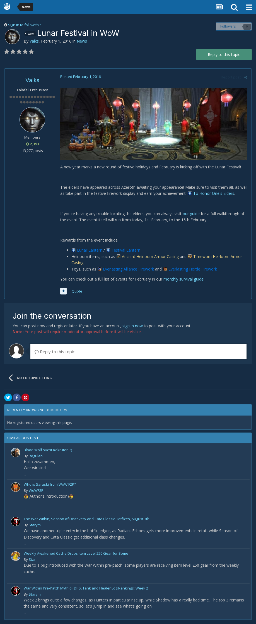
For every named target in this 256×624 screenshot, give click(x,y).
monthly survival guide (183, 279)
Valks (34, 41)
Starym (35, 524)
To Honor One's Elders (213, 193)
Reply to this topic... (56, 351)
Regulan (36, 455)
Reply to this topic (224, 54)
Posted (80, 76)
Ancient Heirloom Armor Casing (150, 256)
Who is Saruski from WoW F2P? (50, 484)
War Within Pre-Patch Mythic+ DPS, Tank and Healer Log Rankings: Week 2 (86, 588)
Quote (77, 291)
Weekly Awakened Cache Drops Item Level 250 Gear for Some (76, 553)
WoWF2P (36, 490)
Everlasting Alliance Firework (128, 269)
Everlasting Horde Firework (192, 269)
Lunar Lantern (89, 250)
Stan (33, 559)
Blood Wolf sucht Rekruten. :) (48, 449)
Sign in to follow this (25, 24)
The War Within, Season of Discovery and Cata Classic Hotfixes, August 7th (86, 518)
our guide (191, 213)
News (82, 41)
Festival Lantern (126, 250)
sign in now (132, 325)
